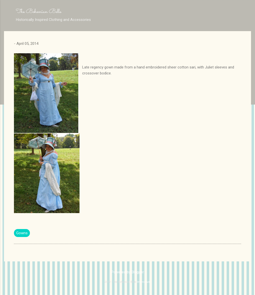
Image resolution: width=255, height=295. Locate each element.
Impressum (143, 282)
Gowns (22, 233)
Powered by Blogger (127, 272)
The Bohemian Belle (38, 11)
